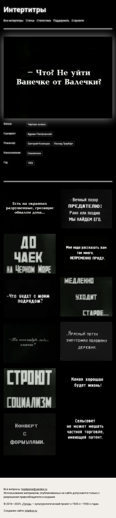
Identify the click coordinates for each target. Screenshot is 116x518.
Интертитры (25, 9)
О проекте (78, 20)
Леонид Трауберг (63, 143)
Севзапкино (34, 153)
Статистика (44, 20)
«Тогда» (26, 503)
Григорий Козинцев (39, 143)
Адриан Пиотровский (40, 134)
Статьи (30, 20)
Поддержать (61, 20)
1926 (30, 163)
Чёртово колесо (37, 124)
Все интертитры (13, 20)
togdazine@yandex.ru (34, 489)
